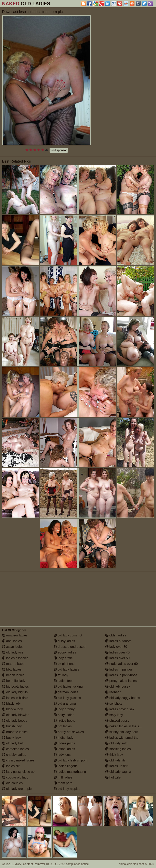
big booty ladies (15, 686)
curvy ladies (64, 641)
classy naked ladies (18, 760)
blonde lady (12, 709)
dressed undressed (70, 646)
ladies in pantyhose (121, 675)
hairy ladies (64, 715)
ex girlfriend (64, 663)
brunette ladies (14, 732)
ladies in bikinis (15, 698)
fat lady (61, 675)
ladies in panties (119, 669)
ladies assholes (15, 658)
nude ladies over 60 (121, 663)
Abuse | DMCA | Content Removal (23, 864)
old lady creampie (17, 788)
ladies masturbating (70, 771)
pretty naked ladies (121, 681)
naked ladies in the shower (126, 726)
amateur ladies (14, 635)
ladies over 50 (117, 658)
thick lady (114, 754)
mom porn (63, 783)
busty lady (11, 737)
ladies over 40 (117, 652)
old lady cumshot (68, 635)
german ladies (66, 692)
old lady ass (12, 652)
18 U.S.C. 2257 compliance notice (67, 864)
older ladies (115, 635)
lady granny (64, 709)
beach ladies (13, 675)
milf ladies (63, 777)
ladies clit (11, 766)
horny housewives (69, 732)
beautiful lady (13, 681)
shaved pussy (117, 720)
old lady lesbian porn (71, 760)
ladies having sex (119, 709)
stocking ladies (118, 749)
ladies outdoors (118, 641)
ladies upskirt (116, 766)
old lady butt (13, 743)
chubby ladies (14, 754)
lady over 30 (116, 646)
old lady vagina (118, 771)
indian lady (63, 737)
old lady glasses (67, 698)
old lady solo (116, 743)
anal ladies (12, 641)
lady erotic (63, 658)
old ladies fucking (68, 686)
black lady (11, 703)
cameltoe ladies (15, 749)
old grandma (65, 703)
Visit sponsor (59, 150)
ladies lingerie (66, 766)
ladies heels (64, 720)
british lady (12, 726)
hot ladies (63, 726)
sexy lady (114, 715)
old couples (12, 783)
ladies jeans (64, 743)
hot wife (113, 777)
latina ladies (64, 749)
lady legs (62, 754)
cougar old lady (15, 777)
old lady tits (115, 760)
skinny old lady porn (121, 732)
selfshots (113, 703)
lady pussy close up (18, 771)
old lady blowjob (15, 715)
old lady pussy (117, 686)
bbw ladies (12, 669)
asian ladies (12, 646)
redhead (113, 692)
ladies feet (63, 681)
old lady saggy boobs (122, 698)
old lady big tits (15, 692)
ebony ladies (65, 652)
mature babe (13, 663)
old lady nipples (67, 788)
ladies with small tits (121, 737)
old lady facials (66, 669)
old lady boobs (14, 720)
